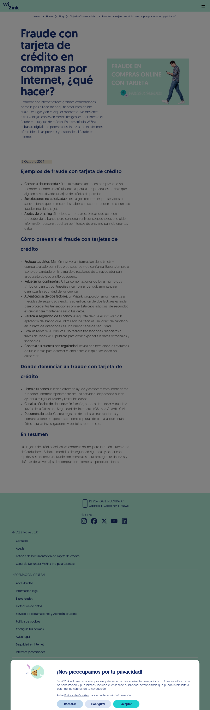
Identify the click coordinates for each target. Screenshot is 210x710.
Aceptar (126, 704)
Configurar (98, 704)
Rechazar (70, 704)
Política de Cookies (76, 695)
